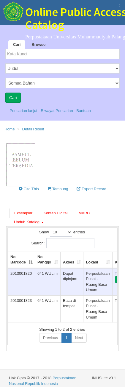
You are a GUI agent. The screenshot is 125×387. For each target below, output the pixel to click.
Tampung (58, 189)
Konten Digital (55, 213)
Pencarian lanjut (24, 110)
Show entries (62, 232)
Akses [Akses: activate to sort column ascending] (68, 262)
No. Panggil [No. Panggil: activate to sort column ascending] (44, 260)
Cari (16, 44)
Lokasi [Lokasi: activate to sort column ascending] (92, 262)
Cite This (29, 189)
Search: (63, 243)
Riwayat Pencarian (57, 110)
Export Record (91, 189)
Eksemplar (23, 213)
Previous (50, 337)
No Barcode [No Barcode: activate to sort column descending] (18, 260)
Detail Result (33, 129)
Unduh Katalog (29, 222)
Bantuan (83, 110)
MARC (84, 213)
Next (79, 337)
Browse (38, 44)
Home (9, 129)
